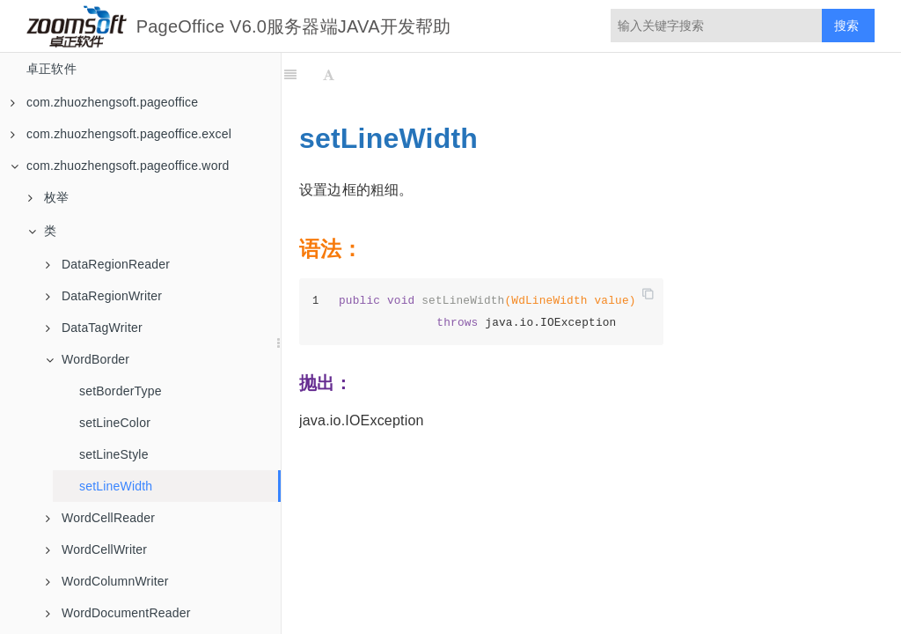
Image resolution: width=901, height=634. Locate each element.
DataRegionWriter (104, 296)
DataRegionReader (108, 264)
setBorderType (120, 391)
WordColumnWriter (107, 581)
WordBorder (87, 359)
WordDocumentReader (118, 613)
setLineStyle (114, 454)
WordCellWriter (96, 549)
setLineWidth (115, 486)
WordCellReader (100, 518)
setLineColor (114, 423)
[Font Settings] (329, 75)
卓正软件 (51, 69)
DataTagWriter (94, 328)
